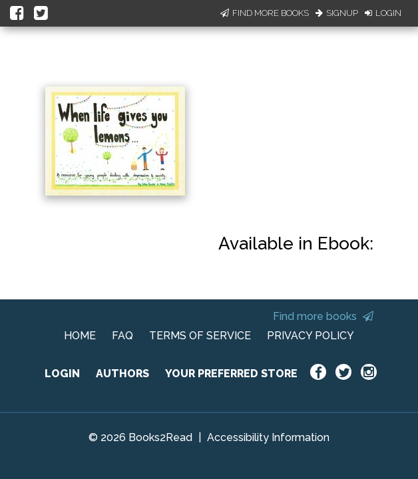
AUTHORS (122, 373)
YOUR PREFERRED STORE (231, 373)
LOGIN (62, 373)
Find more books (323, 316)
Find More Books (264, 13)
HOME (80, 335)
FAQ (122, 335)
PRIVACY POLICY (310, 335)
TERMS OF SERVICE (200, 335)
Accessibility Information (268, 437)
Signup (336, 13)
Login (383, 13)
